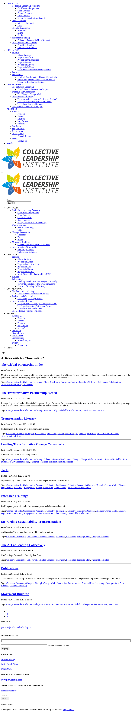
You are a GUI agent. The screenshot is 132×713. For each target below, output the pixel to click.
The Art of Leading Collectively (32, 82)
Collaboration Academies (34, 485)
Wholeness (28, 384)
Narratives (69, 433)
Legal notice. (69, 709)
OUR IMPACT (13, 50)
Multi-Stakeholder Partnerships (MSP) (34, 69)
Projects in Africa (25, 57)
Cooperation (49, 604)
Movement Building (21, 38)
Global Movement (99, 604)
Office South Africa (9, 664)
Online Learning (19, 20)
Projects (15, 52)
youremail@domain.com (58, 646)
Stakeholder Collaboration (109, 382)
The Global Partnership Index (30, 104)
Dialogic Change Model (83, 459)
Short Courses (24, 15)
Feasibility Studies (26, 45)
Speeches (22, 30)
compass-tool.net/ (9, 691)
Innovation (65, 382)
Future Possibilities (64, 604)
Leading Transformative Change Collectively (37, 77)
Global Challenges (51, 382)
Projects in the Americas (28, 60)
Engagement (29, 487)
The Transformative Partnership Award (35, 101)
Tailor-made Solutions (27, 47)
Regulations (81, 433)
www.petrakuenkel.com (11, 680)
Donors (15, 138)
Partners (15, 72)
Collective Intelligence (56, 485)
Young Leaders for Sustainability (32, 18)
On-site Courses (25, 13)
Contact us (22, 141)
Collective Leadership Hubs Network (34, 40)
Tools (20, 25)
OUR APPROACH (15, 84)
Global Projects (24, 55)
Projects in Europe (26, 65)
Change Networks (14, 382)
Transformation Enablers (108, 433)
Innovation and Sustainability (81, 583)
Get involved (17, 131)
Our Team (16, 126)
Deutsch (21, 119)
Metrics (74, 382)
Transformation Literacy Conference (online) (37, 99)
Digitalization (7, 487)
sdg (95, 382)
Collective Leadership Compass (20, 433)
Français (21, 114)
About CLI (17, 111)
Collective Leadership (33, 382)
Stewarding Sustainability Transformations (36, 79)
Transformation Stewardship (24, 42)
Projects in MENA (26, 67)
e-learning (18, 487)
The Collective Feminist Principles (27, 106)
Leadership (110, 459)
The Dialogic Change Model (30, 94)
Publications (17, 74)
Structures (91, 433)
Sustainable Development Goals (15, 462)
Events (21, 33)
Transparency (18, 133)
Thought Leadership (21, 28)
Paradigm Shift (85, 382)
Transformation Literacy (22, 97)
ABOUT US (12, 109)
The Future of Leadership (23, 87)
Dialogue (122, 485)
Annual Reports (24, 136)
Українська (23, 121)
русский (21, 124)
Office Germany (8, 659)
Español (21, 116)
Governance (40, 433)
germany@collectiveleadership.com (17, 627)
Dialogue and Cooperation (23, 92)
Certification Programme (28, 8)
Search (10, 143)
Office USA (6, 669)
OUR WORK (12, 3)
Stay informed (18, 128)
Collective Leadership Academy (26, 6)
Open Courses (24, 11)
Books (20, 35)
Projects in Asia (24, 62)
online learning (60, 487)
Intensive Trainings (26, 23)
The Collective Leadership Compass (33, 89)
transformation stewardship (61, 462)
